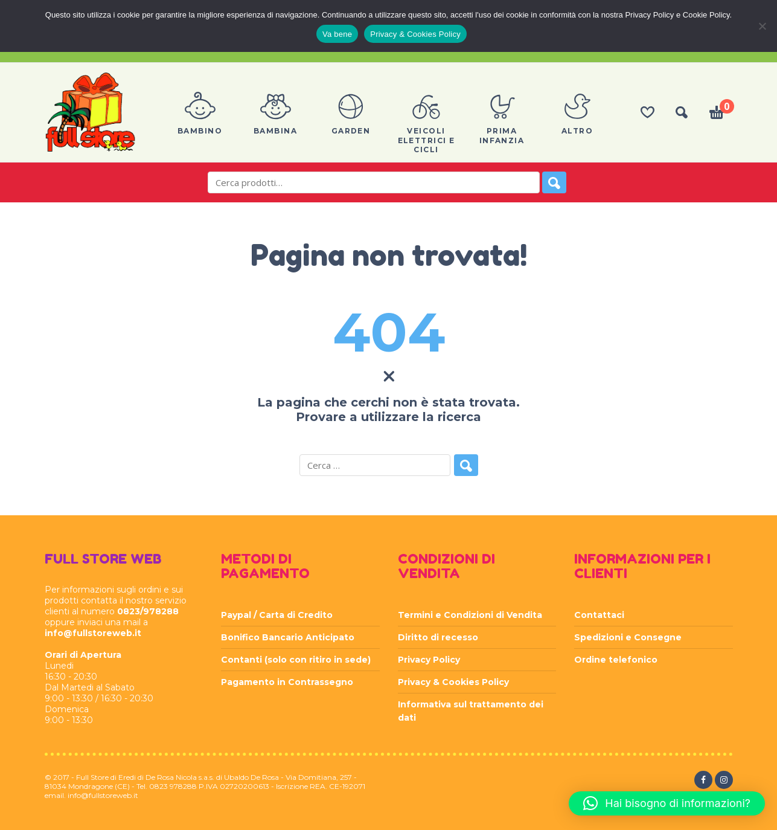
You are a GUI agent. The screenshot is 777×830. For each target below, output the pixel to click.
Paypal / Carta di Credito (277, 615)
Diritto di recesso (438, 637)
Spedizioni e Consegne (628, 637)
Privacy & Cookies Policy (453, 682)
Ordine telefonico (615, 659)
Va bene (337, 34)
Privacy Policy (429, 659)
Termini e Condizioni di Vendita (470, 615)
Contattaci (599, 615)
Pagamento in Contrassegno (287, 682)
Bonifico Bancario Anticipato (287, 637)
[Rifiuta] (762, 26)
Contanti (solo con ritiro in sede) (296, 659)
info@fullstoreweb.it (93, 633)
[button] (667, 803)
